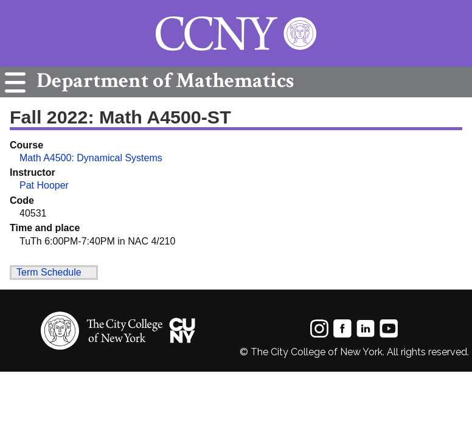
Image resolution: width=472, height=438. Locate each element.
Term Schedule (49, 272)
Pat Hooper (44, 185)
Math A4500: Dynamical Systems (90, 158)
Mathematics (162, 80)
